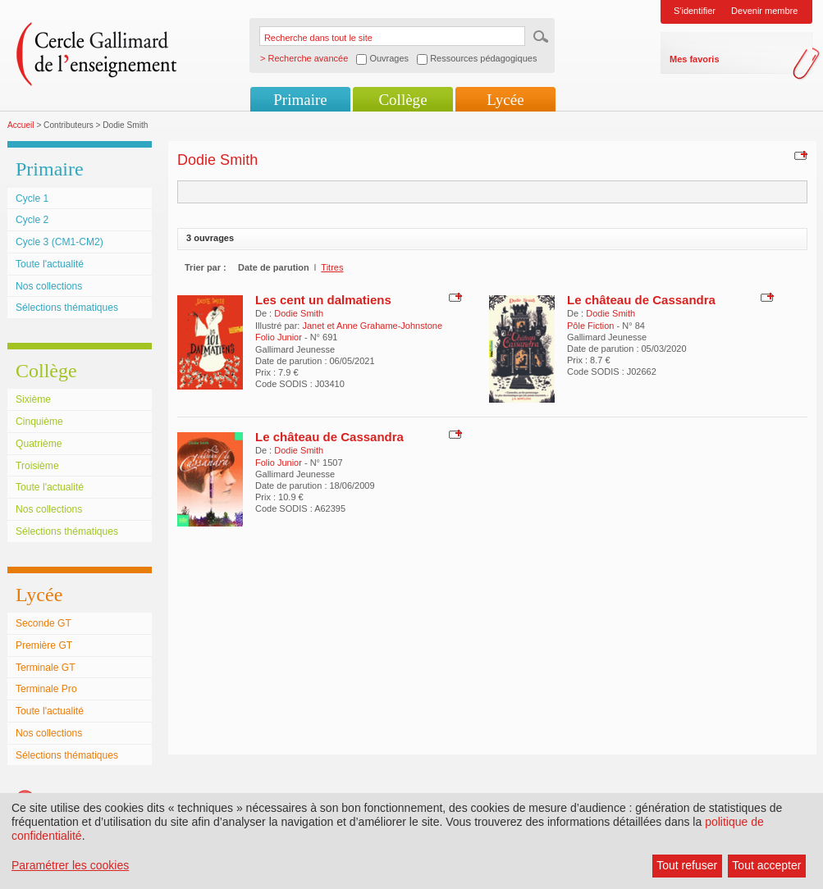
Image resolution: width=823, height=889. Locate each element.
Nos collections (49, 286)
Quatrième (39, 443)
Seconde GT (43, 623)
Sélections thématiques (67, 307)
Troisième (37, 466)
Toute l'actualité (50, 264)
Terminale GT (45, 667)
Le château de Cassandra (641, 300)
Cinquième (39, 421)
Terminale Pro (46, 689)
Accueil (20, 125)
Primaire (300, 99)
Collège (402, 99)
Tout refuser (686, 865)
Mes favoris (695, 59)
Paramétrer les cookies (70, 865)
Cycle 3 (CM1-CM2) (59, 242)
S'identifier (695, 11)
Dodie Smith (298, 313)
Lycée (505, 99)
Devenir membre (764, 11)
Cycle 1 (32, 198)
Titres (332, 267)
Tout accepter (766, 865)
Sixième (33, 399)
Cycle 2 (32, 220)
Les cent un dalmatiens (323, 300)
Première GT (44, 645)
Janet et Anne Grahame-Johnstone (372, 326)
